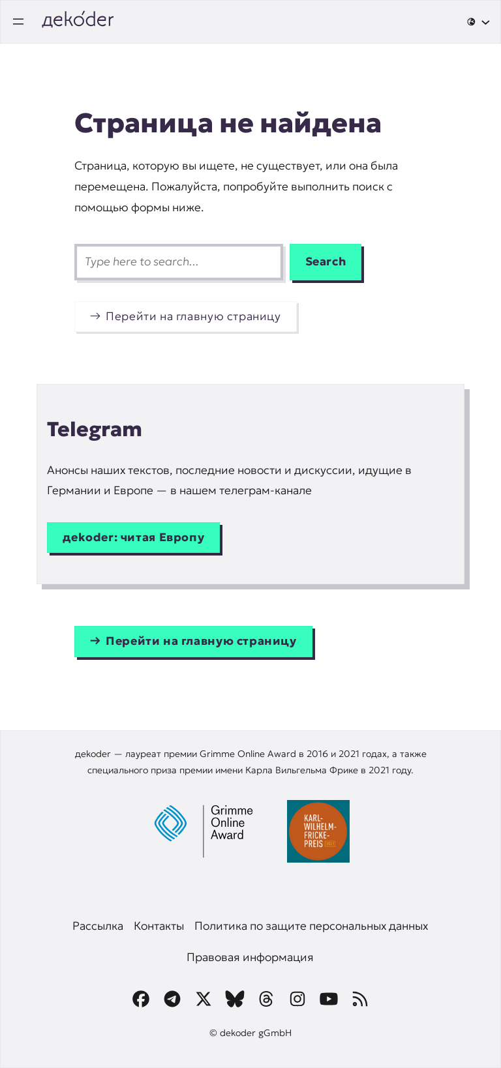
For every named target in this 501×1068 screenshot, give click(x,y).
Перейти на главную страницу (193, 316)
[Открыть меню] (18, 21)
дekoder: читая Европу (133, 537)
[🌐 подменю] (478, 22)
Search (325, 261)
